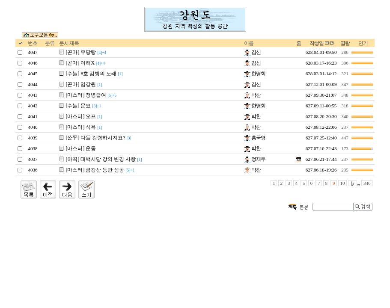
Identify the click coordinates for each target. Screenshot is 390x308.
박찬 (252, 95)
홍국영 (254, 138)
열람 (345, 43)
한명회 (254, 74)
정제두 (254, 159)
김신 (252, 52)
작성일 (317, 43)
